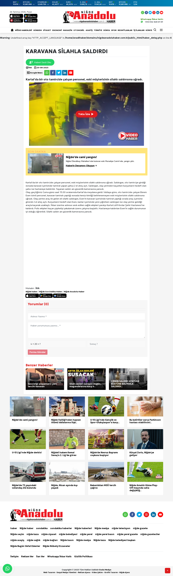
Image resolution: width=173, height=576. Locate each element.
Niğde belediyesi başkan (121, 540)
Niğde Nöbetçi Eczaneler (56, 546)
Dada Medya (105, 569)
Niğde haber (31, 291)
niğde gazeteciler (150, 534)
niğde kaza (33, 534)
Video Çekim (97, 572)
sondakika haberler (61, 528)
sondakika (42, 528)
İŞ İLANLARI (139, 30)
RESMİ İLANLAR (125, 30)
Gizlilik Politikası (83, 556)
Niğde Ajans (124, 572)
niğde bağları (50, 540)
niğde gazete (140, 528)
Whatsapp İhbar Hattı (59, 556)
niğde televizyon (121, 528)
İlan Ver (40, 556)
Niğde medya (102, 528)
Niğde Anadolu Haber (74, 291)
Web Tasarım (49, 572)
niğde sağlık (33, 540)
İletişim (14, 556)
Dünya (106, 30)
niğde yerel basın (104, 534)
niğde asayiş (17, 540)
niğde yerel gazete (127, 534)
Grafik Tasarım (111, 572)
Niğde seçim (17, 534)
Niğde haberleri (23, 30)
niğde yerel (86, 534)
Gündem (37, 30)
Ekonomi (57, 30)
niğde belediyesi (68, 534)
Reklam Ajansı (84, 572)
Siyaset (47, 30)
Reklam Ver (27, 556)
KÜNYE (149, 30)
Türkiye (98, 30)
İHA (29, 67)
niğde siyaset (48, 534)
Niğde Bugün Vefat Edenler (25, 546)
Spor (114, 30)
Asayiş (89, 30)
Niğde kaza (100, 540)
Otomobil (78, 30)
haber (13, 528)
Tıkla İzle (86, 114)
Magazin (67, 30)
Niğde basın (67, 540)
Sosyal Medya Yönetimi (66, 572)
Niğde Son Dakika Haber (50, 291)
